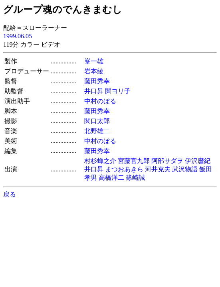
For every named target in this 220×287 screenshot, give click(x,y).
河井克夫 (157, 169)
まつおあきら (124, 169)
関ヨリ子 (118, 91)
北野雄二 (97, 131)
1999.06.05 (17, 36)
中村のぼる (100, 101)
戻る (9, 194)
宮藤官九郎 (134, 160)
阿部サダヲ (167, 160)
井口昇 (93, 91)
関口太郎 (97, 121)
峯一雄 (93, 61)
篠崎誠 (135, 177)
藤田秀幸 (97, 81)
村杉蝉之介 (100, 160)
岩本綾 (93, 71)
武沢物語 (185, 169)
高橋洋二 (111, 177)
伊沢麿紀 (197, 160)
